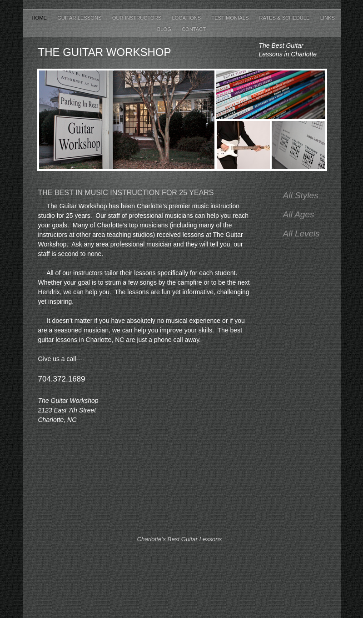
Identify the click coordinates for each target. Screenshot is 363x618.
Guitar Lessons (80, 17)
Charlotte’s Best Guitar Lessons (179, 539)
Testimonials (230, 17)
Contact (194, 29)
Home (40, 17)
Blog (165, 29)
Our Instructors (137, 17)
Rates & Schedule (285, 17)
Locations (187, 17)
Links (327, 17)
